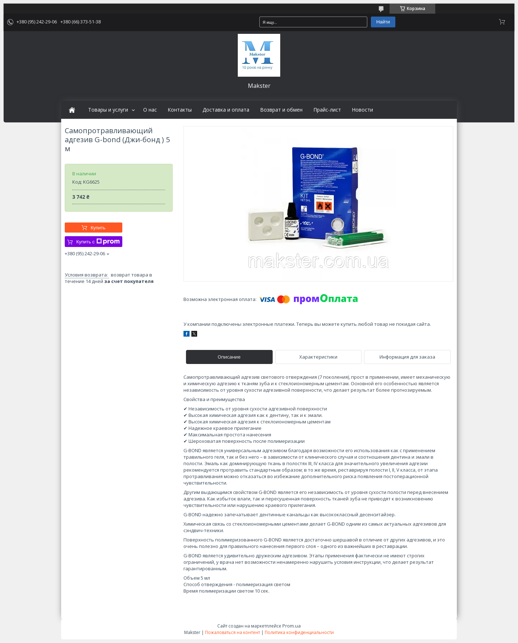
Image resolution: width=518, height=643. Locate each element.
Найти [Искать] (383, 21)
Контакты (180, 110)
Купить (98, 227)
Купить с (98, 241)
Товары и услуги (108, 110)
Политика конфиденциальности (299, 632)
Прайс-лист (327, 110)
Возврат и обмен (281, 110)
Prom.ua (291, 625)
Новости (362, 110)
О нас (150, 110)
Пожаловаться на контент (232, 632)
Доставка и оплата (226, 110)
